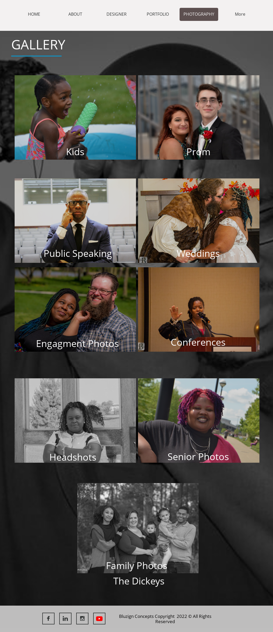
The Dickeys (138, 581)
